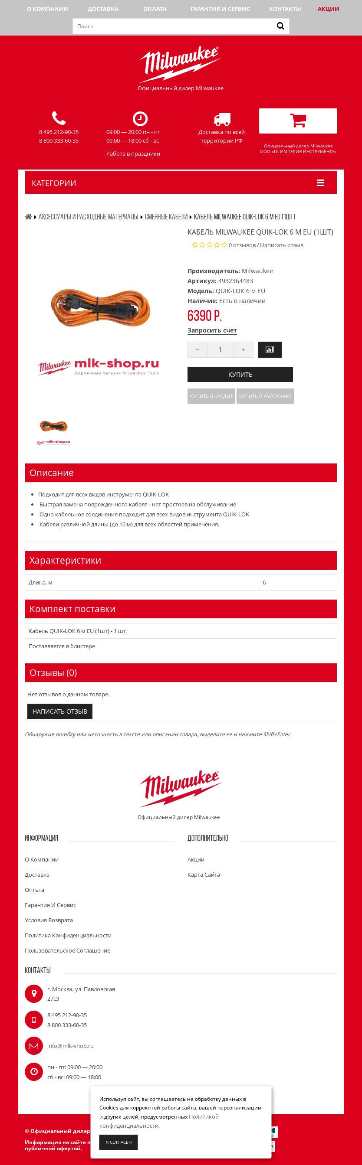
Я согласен (119, 1142)
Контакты (285, 9)
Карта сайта (204, 874)
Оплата (155, 9)
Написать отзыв (281, 245)
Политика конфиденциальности (68, 935)
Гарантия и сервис (220, 9)
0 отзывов (242, 245)
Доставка (103, 9)
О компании (47, 9)
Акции (328, 9)
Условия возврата (49, 920)
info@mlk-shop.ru (70, 1046)
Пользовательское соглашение (67, 950)
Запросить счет (212, 330)
